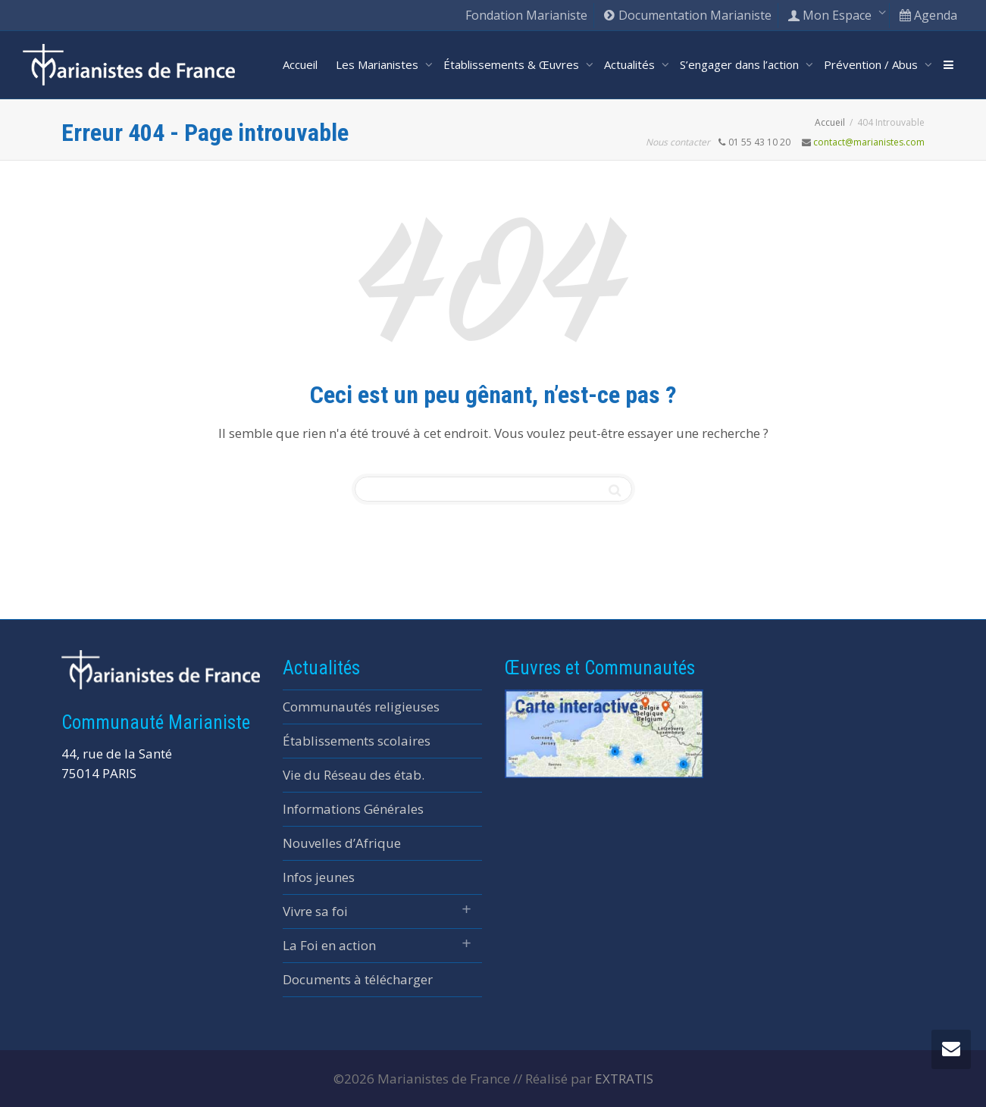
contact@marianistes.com (869, 142)
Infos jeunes (319, 877)
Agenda (928, 15)
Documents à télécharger (358, 979)
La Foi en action (329, 945)
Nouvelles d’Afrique (342, 843)
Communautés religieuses (361, 706)
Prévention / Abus (872, 64)
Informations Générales (353, 809)
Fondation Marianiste (526, 15)
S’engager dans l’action (741, 64)
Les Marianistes (378, 64)
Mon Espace (831, 15)
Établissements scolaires (356, 740)
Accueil (300, 64)
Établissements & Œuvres (512, 64)
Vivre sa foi (315, 911)
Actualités (631, 64)
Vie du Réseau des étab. (353, 774)
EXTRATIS (624, 1078)
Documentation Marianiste (687, 15)
